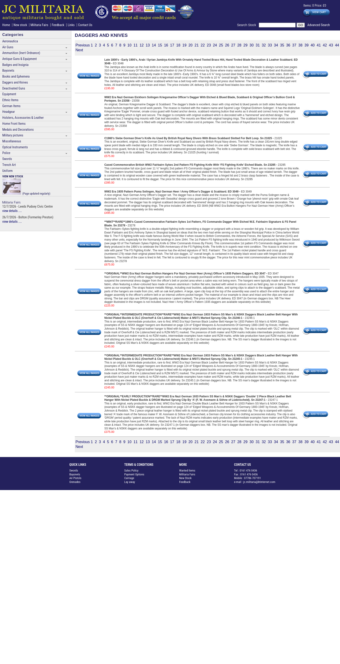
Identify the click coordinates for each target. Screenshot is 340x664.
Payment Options (134, 474)
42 (325, 45)
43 (331, 45)
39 (307, 45)
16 (166, 45)
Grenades (75, 482)
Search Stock (248, 25)
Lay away (129, 482)
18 (178, 45)
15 (160, 45)
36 (288, 45)
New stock (20, 25)
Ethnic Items (10, 100)
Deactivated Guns (13, 88)
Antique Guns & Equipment (19, 59)
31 (258, 45)
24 (215, 45)
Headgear (8, 112)
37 (294, 45)
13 (148, 45)
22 (203, 45)
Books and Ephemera (16, 77)
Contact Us (85, 25)
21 (196, 45)
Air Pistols (75, 478)
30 (252, 45)
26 (227, 45)
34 (276, 45)
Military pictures (12, 135)
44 (337, 45)
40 (312, 45)
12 (142, 45)
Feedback (58, 25)
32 (264, 45)
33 (270, 45)
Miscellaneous (11, 141)
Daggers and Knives (15, 82)
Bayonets (8, 71)
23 (209, 45)
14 (154, 45)
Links (71, 25)
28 (239, 45)
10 (129, 45)
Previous (83, 45)
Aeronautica (10, 41)
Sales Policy (131, 470)
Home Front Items (14, 124)
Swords (7, 159)
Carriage (129, 478)
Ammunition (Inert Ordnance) (21, 53)
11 (135, 45)
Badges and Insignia (15, 65)
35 (282, 45)
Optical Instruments (15, 147)
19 (184, 45)
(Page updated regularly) (26, 185)
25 (221, 45)
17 (172, 45)
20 (191, 45)
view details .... (12, 211)
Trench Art (9, 165)
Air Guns (7, 47)
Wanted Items (187, 470)
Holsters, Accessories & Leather (23, 118)
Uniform (7, 171)
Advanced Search (318, 25)
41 (319, 45)
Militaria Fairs (39, 25)
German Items (11, 106)
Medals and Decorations (18, 130)
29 (245, 45)
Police (6, 153)
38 (300, 45)
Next (79, 50)
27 (233, 45)
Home (6, 25)
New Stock (185, 478)
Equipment (9, 94)
